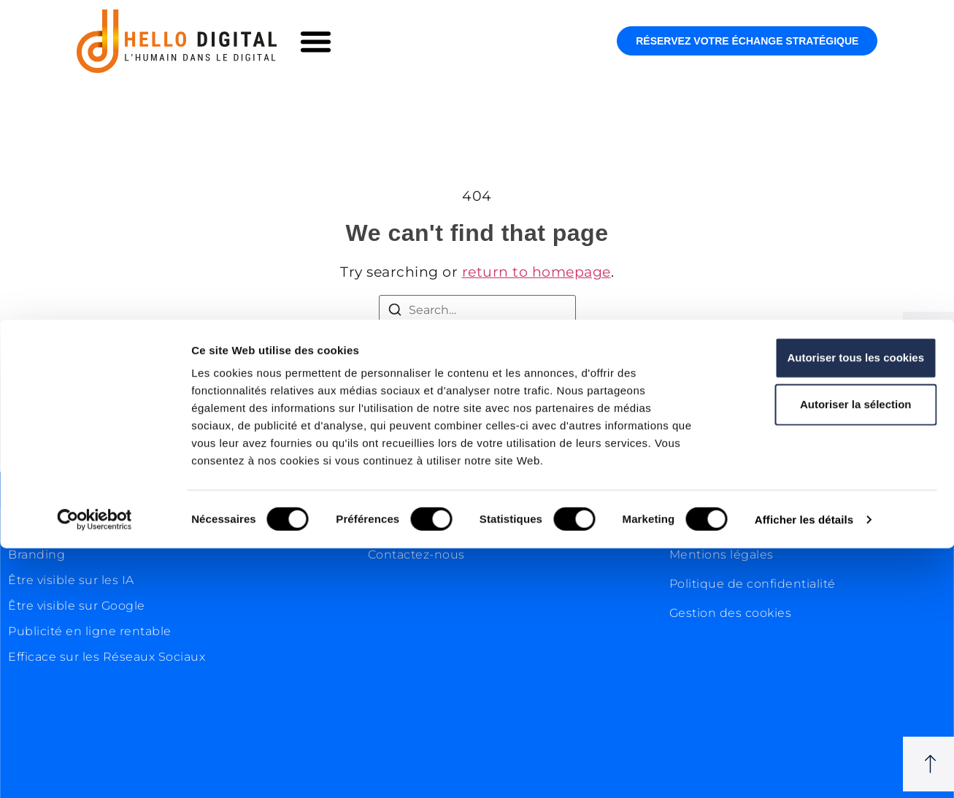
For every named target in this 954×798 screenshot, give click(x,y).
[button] (316, 41)
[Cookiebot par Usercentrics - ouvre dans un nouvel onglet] (94, 769)
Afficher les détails (804, 769)
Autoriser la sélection (832, 654)
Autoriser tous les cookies (832, 607)
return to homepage (536, 272)
